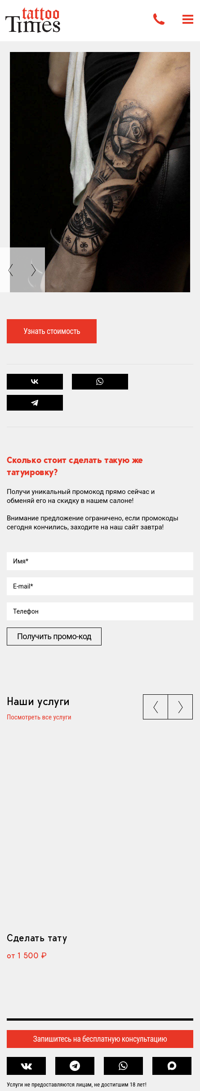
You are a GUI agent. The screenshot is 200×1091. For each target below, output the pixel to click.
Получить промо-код (54, 636)
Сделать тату (37, 938)
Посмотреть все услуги (39, 717)
